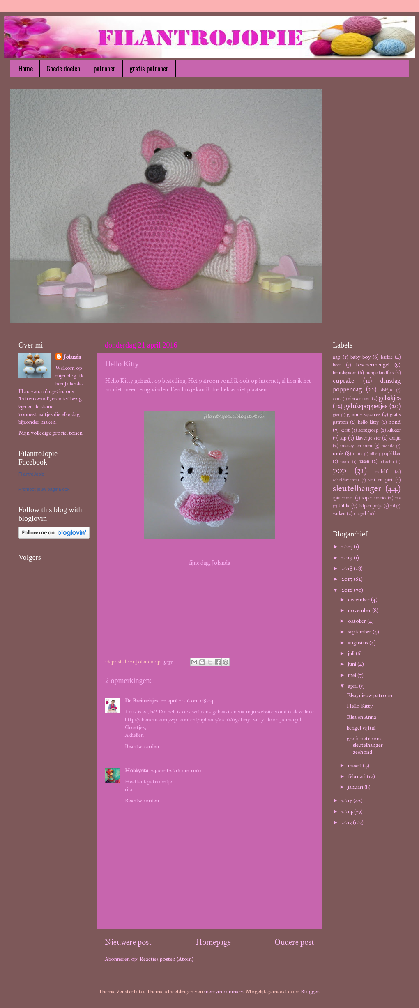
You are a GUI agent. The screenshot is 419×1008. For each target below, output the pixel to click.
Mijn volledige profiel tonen (50, 432)
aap (337, 356)
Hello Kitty (360, 705)
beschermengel (372, 364)
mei (352, 675)
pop (339, 470)
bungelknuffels (380, 372)
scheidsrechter (346, 480)
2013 (347, 822)
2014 (347, 811)
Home (25, 69)
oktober (357, 620)
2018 (347, 568)
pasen (364, 461)
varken (339, 513)
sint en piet (380, 479)
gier (336, 414)
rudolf (381, 471)
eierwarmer (359, 398)
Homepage (213, 942)
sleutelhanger (357, 488)
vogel (359, 513)
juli (352, 653)
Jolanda (72, 356)
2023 (347, 546)
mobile (388, 446)
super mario (374, 498)
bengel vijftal (361, 727)
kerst (345, 430)
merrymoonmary (223, 991)
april (353, 685)
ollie (374, 453)
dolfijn (386, 390)
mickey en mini (356, 445)
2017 (347, 578)
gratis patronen (149, 69)
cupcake (343, 380)
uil (392, 506)
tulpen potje (370, 505)
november (360, 610)
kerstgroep (368, 430)
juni (352, 663)
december (359, 599)
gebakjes (390, 398)
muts (357, 453)
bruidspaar (344, 372)
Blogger (310, 991)
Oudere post (294, 942)
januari (356, 786)
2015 (347, 800)
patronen (105, 69)
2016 (347, 590)
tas (398, 498)
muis (338, 453)
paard (345, 461)
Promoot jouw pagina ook (43, 489)
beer (337, 364)
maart (355, 765)
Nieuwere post (128, 942)
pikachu (387, 461)
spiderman (343, 498)
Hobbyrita (136, 770)
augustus (358, 642)
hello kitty (368, 422)
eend (337, 398)
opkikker (392, 453)
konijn (395, 438)
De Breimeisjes (141, 700)
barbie (387, 357)
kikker (394, 429)
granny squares (364, 414)
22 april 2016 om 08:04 (187, 700)
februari (357, 776)
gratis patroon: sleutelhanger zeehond (365, 745)
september (360, 631)
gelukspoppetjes (365, 406)
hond (395, 422)
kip (343, 437)
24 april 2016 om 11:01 (176, 770)
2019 (347, 557)
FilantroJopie (31, 474)
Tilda (344, 505)
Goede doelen (63, 69)
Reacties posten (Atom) (166, 958)
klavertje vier (368, 438)
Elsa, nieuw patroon (369, 695)
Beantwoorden (142, 746)
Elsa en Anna (361, 716)
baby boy (360, 356)
